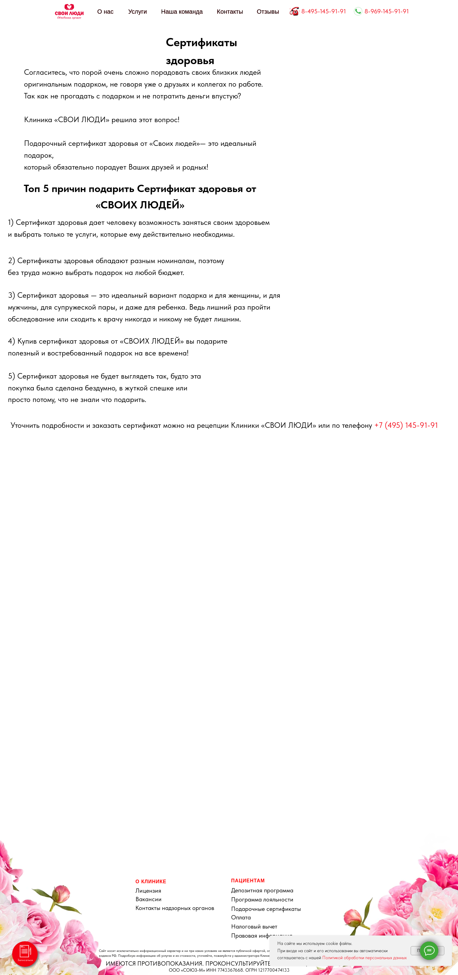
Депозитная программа (262, 890)
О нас (105, 11)
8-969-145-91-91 (386, 11)
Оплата (241, 917)
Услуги (137, 11)
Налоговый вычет (254, 926)
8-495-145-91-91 (323, 11)
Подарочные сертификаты (266, 908)
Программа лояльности (262, 899)
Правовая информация (261, 935)
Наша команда (182, 11)
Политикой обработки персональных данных (364, 957)
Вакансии (148, 899)
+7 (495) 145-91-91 (406, 425)
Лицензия (148, 890)
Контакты (230, 11)
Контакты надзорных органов (174, 907)
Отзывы (268, 11)
